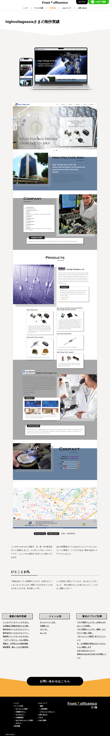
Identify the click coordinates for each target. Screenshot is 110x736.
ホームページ (40, 533)
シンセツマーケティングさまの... (16, 622)
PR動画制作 (20, 717)
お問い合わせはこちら (55, 681)
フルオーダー (53, 533)
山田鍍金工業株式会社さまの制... (16, 626)
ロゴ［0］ (44, 629)
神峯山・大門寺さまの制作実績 (15, 644)
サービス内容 (38, 8)
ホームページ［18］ (48, 622)
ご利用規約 (43, 709)
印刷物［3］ (45, 626)
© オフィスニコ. (10, 734)
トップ (25, 8)
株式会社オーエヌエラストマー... (16, 629)
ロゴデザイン (20, 714)
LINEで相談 (101, 2)
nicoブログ (82, 2)
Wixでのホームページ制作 (24, 720)
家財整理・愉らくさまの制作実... (16, 647)
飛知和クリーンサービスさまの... (16, 637)
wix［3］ (43, 633)
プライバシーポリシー (47, 712)
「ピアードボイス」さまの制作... (16, 640)
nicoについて (66, 8)
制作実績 (53, 8)
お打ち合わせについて (86, 651)
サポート (19, 723)
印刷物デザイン (21, 712)
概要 (41, 706)
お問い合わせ (82, 8)
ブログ (40, 717)
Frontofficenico (55, 2)
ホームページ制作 (22, 709)
